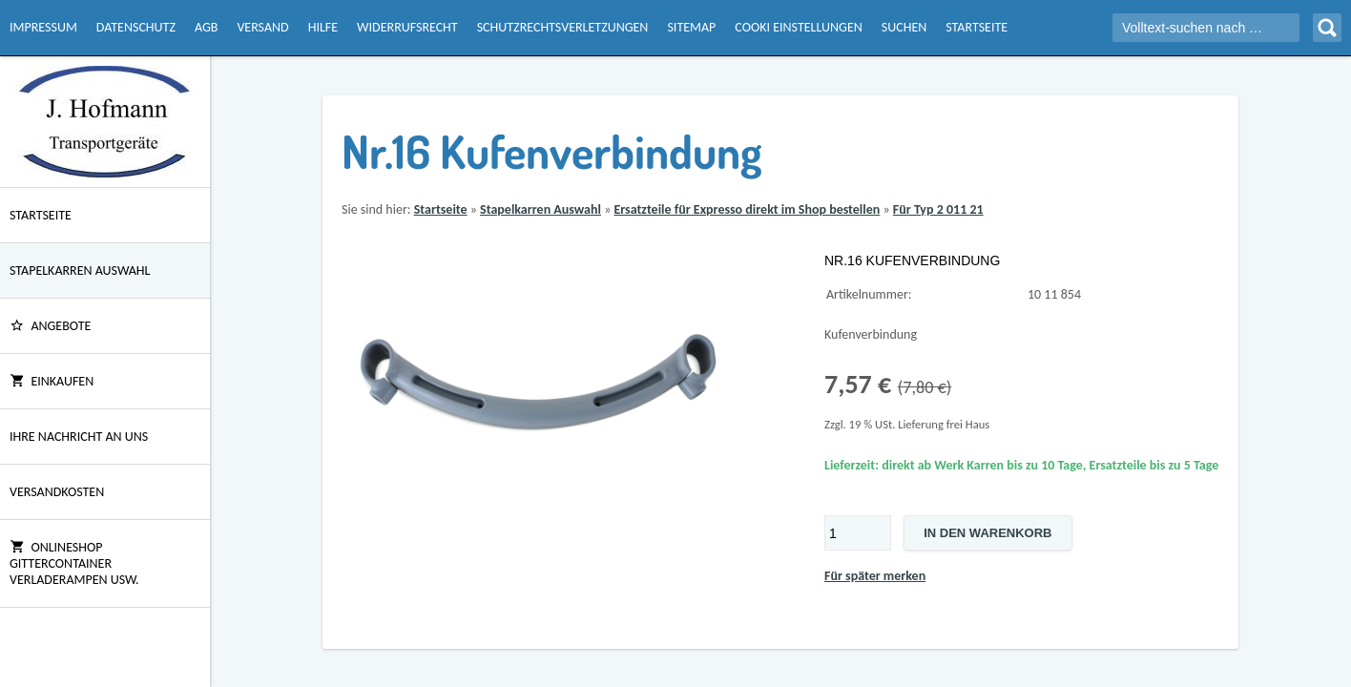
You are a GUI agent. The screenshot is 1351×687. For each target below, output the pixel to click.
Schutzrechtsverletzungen (563, 27)
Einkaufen (52, 381)
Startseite (977, 27)
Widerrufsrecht (407, 27)
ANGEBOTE (50, 326)
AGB (206, 27)
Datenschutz (136, 27)
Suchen (904, 27)
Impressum (43, 27)
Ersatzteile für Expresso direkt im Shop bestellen (746, 209)
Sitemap (691, 27)
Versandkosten (57, 492)
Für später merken (874, 576)
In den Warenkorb (987, 533)
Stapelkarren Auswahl (80, 270)
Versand (262, 27)
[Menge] (857, 533)
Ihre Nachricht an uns (79, 436)
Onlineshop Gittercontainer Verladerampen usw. (74, 563)
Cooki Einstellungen (798, 27)
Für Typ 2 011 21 (938, 209)
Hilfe (323, 27)
